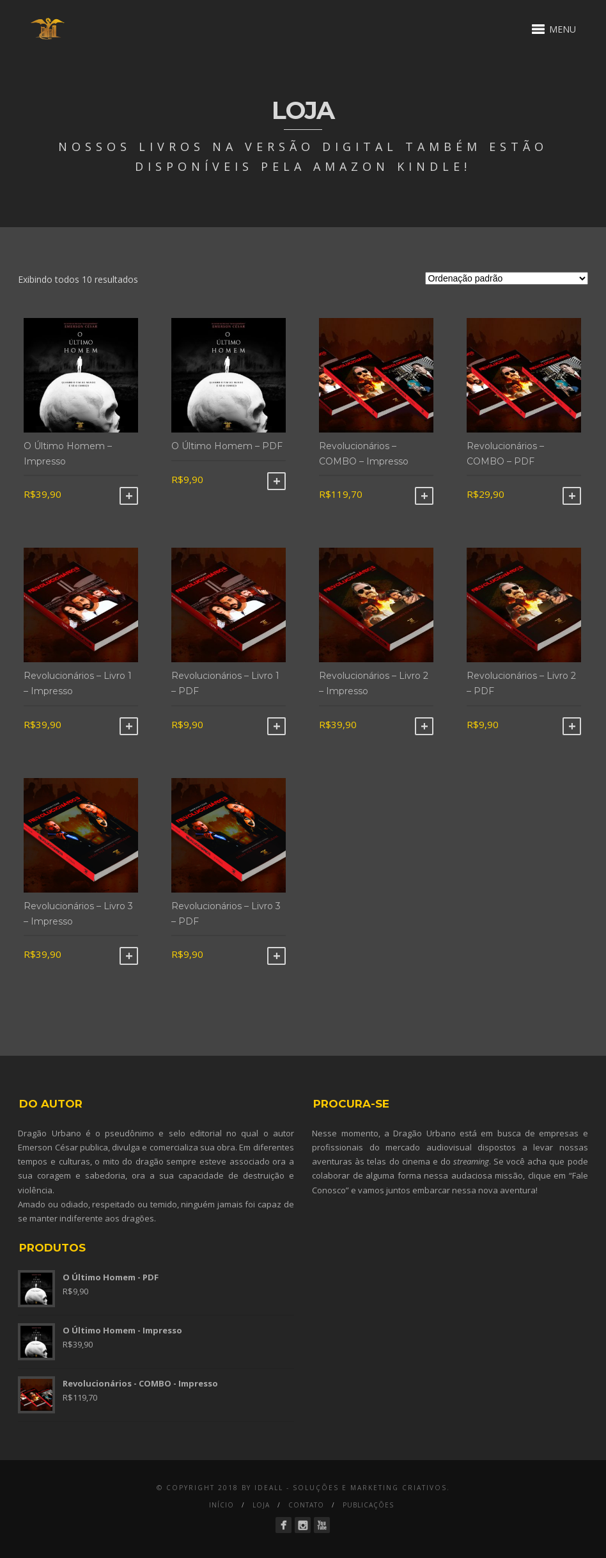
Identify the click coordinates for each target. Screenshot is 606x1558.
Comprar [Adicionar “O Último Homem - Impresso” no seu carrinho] (129, 496)
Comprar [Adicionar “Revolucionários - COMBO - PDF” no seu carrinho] (572, 496)
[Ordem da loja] (506, 278)
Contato (306, 1504)
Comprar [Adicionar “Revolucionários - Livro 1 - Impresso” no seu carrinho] (129, 726)
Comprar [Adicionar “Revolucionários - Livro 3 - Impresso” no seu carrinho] (129, 956)
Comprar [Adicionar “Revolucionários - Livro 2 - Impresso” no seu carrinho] (424, 726)
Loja (261, 1504)
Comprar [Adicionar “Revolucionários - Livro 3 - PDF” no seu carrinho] (276, 956)
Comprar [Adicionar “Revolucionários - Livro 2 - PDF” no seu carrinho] (572, 726)
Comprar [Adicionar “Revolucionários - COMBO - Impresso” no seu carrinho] (424, 496)
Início (221, 1504)
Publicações (368, 1504)
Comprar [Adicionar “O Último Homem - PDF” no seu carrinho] (276, 481)
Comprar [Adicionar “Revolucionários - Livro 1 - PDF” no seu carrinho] (276, 726)
